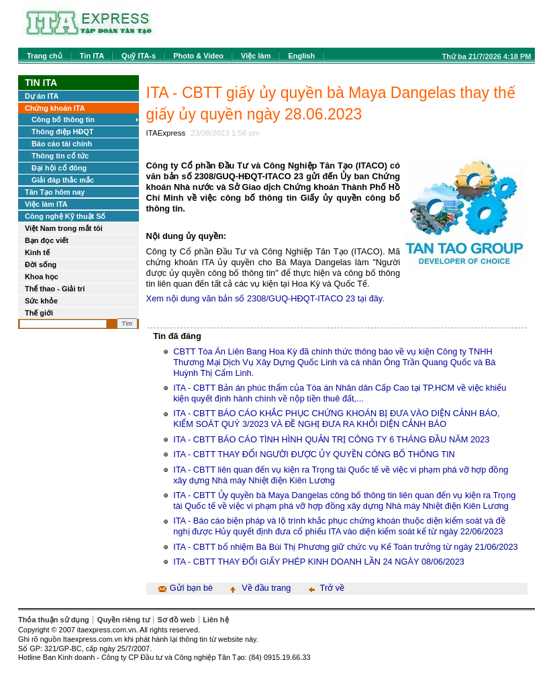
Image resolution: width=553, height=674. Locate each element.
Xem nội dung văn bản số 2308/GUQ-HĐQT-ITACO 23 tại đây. (265, 298)
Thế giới (39, 313)
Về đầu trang (266, 588)
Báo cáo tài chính (62, 144)
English (301, 56)
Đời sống (40, 264)
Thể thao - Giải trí (55, 289)
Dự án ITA (41, 96)
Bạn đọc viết (46, 240)
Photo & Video (198, 56)
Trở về (332, 588)
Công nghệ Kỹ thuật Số (65, 216)
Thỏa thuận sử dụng (53, 620)
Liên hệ (215, 620)
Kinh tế (37, 252)
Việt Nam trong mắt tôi (64, 228)
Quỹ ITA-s (138, 56)
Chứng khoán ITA (55, 108)
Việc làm (255, 56)
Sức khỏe (41, 301)
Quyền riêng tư (123, 620)
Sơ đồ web (176, 620)
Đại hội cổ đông (59, 168)
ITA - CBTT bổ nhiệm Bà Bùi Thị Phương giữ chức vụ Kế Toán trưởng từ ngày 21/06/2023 (345, 547)
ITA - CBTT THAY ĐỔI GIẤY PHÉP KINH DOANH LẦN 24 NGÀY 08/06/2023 (318, 562)
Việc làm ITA (46, 204)
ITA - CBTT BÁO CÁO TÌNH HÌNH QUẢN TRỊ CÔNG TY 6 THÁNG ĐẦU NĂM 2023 (331, 439)
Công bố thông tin (63, 119)
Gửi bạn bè (191, 588)
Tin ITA (92, 56)
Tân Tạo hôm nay (55, 192)
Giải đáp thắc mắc (63, 180)
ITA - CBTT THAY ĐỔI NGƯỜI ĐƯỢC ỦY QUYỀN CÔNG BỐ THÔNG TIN (314, 454)
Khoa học (41, 277)
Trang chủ (44, 56)
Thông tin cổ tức (60, 156)
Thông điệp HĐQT (62, 132)
